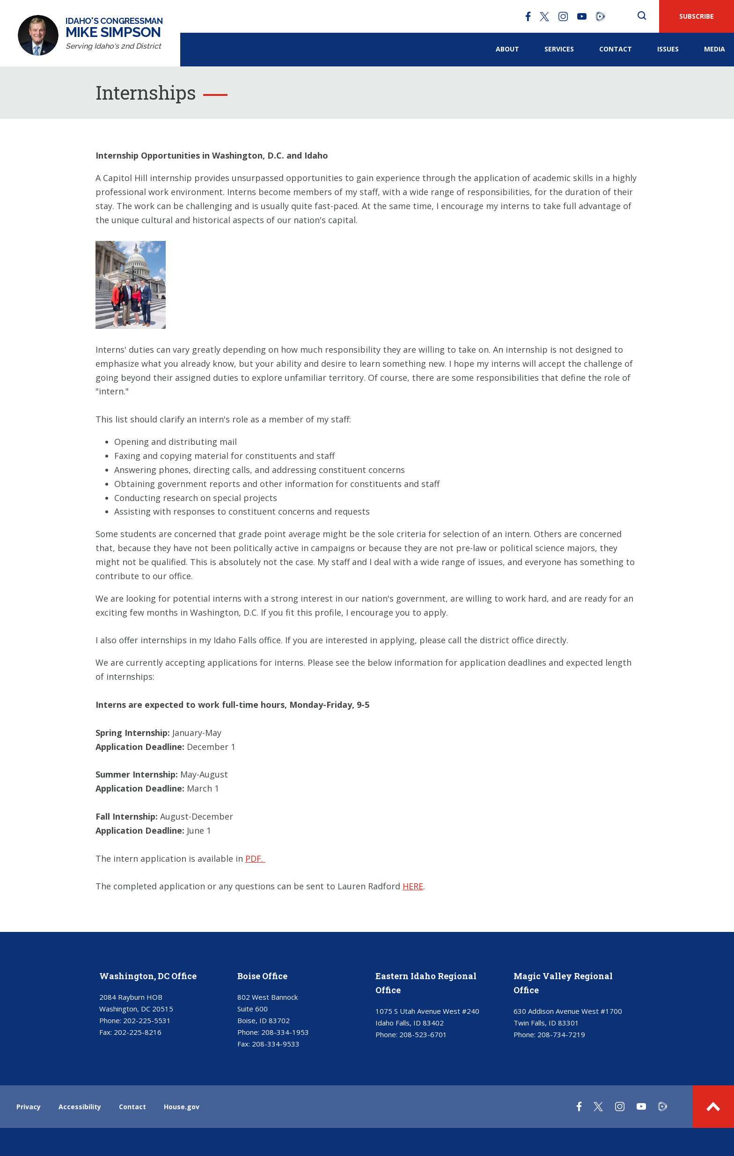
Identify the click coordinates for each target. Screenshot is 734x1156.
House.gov (181, 1106)
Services (559, 48)
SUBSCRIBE (696, 16)
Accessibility (80, 1106)
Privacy (28, 1106)
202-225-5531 (147, 1020)
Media (714, 48)
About (507, 48)
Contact (615, 48)
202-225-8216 (137, 1032)
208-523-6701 (423, 1034)
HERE (413, 886)
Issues (668, 48)
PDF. (255, 858)
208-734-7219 (561, 1034)
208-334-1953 (285, 1032)
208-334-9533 (276, 1043)
